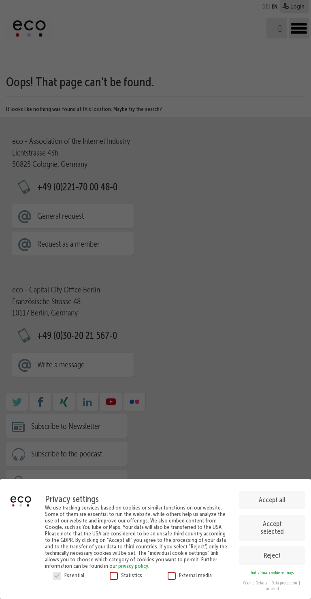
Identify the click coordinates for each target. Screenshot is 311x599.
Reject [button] (272, 553)
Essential (68, 572)
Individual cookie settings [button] (272, 570)
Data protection (284, 580)
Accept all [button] (272, 497)
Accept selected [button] (272, 525)
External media (190, 572)
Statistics (126, 572)
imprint (272, 586)
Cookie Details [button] (255, 580)
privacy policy (133, 563)
